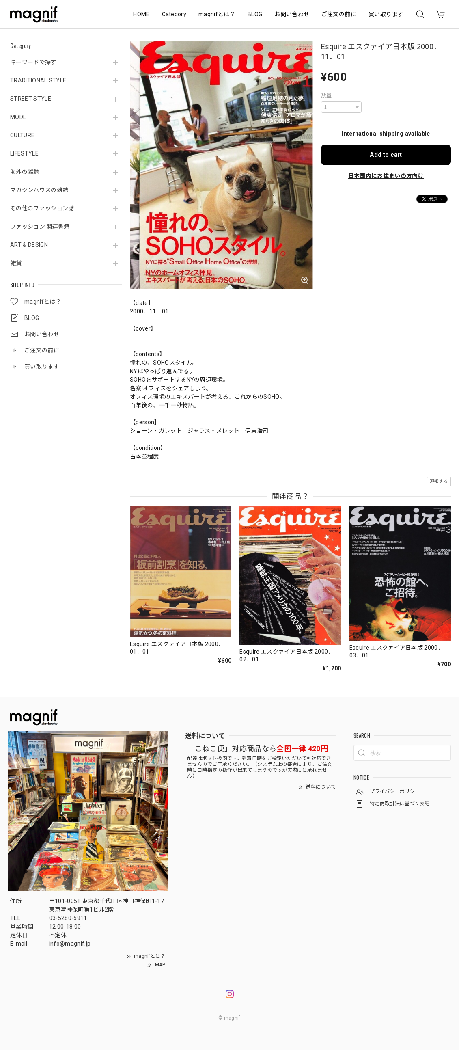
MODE (18, 117)
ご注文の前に (338, 14)
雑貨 (16, 263)
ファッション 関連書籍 (40, 226)
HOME (141, 14)
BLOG (255, 14)
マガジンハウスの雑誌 (39, 190)
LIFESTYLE (24, 153)
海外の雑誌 (24, 172)
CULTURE (22, 135)
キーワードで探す (33, 62)
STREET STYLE (30, 98)
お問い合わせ (291, 14)
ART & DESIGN (29, 245)
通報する (439, 481)
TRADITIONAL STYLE (38, 80)
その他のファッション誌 (42, 208)
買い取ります (385, 14)
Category (174, 14)
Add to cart (386, 154)
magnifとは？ (216, 14)
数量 (326, 96)
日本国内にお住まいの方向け (386, 176)
